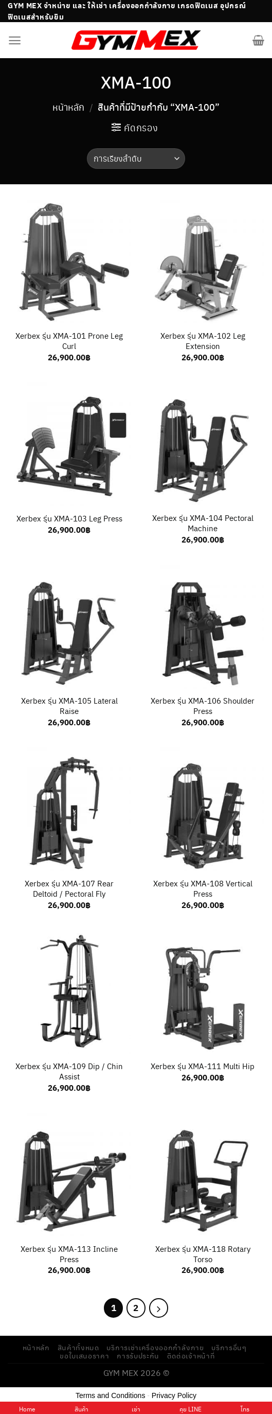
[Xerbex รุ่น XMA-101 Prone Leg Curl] (69, 261)
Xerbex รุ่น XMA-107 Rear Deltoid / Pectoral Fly (69, 888)
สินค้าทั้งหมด (78, 1347)
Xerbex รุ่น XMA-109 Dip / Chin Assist (69, 1071)
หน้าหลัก (68, 106)
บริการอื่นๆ (229, 1347)
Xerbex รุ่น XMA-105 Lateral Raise (69, 705)
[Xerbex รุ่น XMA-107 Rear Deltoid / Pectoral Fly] (69, 809)
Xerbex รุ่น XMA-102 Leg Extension (202, 340)
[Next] (159, 1308)
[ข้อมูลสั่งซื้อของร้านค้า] (136, 158)
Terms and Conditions (110, 1395)
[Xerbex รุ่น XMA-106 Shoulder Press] (202, 627)
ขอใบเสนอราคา (84, 1355)
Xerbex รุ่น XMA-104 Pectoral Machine (202, 523)
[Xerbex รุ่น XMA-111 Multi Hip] (202, 992)
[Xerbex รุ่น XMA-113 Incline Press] (69, 1174)
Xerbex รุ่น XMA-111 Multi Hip (203, 1066)
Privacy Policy (174, 1395)
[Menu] (15, 40)
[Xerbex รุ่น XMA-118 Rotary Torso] (202, 1174)
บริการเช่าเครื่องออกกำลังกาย (155, 1347)
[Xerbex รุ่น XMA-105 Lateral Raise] (69, 627)
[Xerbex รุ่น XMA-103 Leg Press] (69, 444)
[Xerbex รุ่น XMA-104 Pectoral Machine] (202, 444)
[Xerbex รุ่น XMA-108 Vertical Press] (202, 809)
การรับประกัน (138, 1355)
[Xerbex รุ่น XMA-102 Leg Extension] (202, 261)
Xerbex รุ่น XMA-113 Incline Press (69, 1254)
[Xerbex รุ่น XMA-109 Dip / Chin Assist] (69, 992)
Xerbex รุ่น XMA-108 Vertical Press (202, 888)
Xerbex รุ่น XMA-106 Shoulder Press (203, 705)
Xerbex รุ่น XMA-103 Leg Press (69, 518)
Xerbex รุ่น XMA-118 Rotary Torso (202, 1254)
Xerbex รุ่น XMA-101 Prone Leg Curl (69, 340)
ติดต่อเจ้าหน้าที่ (191, 1355)
